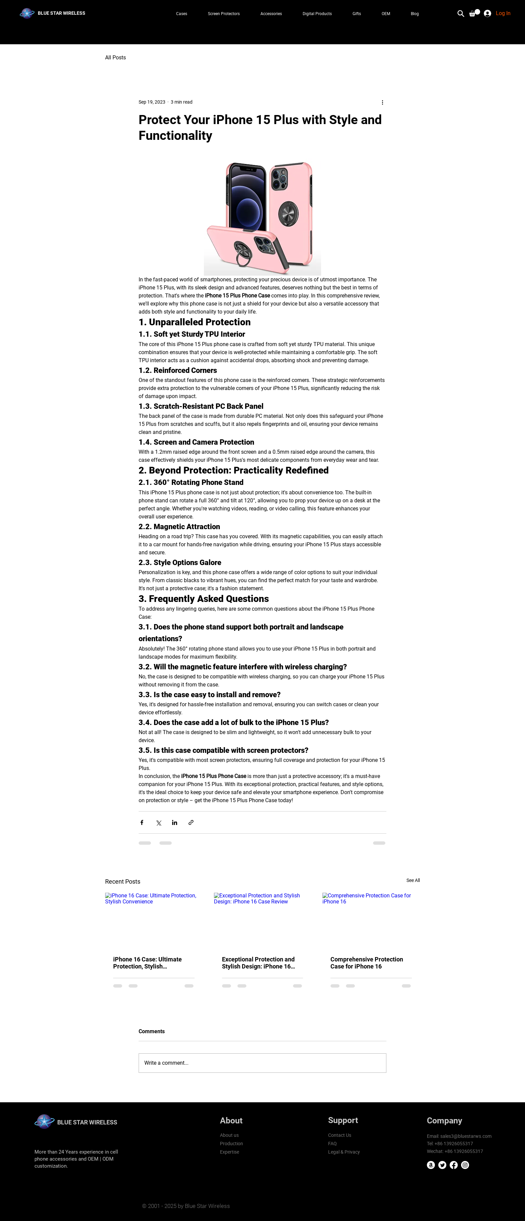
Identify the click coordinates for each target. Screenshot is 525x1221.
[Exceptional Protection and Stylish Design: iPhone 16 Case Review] (262, 920)
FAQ (332, 1143)
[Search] (461, 13)
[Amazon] (431, 1165)
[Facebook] (454, 1165)
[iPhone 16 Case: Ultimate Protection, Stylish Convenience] (154, 920)
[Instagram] (465, 1165)
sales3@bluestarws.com (466, 1136)
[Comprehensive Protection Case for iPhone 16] (371, 920)
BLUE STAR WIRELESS (87, 1122)
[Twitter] (442, 1165)
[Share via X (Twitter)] (158, 822)
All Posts (115, 57)
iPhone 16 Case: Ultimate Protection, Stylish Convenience (147, 963)
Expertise (229, 1152)
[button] (474, 12)
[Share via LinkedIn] (174, 822)
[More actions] (382, 102)
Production (231, 1143)
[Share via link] (191, 822)
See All (413, 880)
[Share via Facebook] (142, 822)
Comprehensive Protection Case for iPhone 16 (366, 963)
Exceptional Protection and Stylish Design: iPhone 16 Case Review (258, 963)
